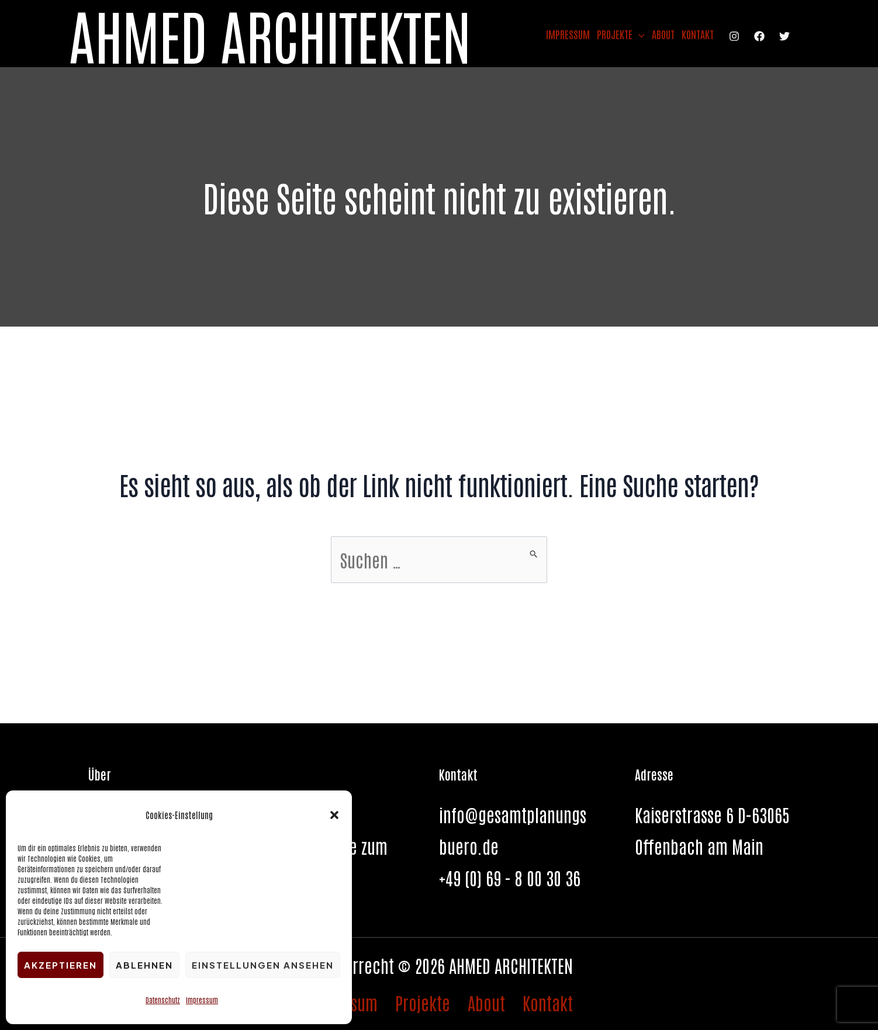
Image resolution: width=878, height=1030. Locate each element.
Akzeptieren (60, 964)
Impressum (202, 999)
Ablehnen (144, 964)
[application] (638, 34)
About (663, 34)
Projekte (621, 34)
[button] (334, 815)
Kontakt (698, 34)
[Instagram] (734, 36)
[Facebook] (759, 36)
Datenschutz (163, 999)
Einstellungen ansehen (263, 964)
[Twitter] (784, 36)
